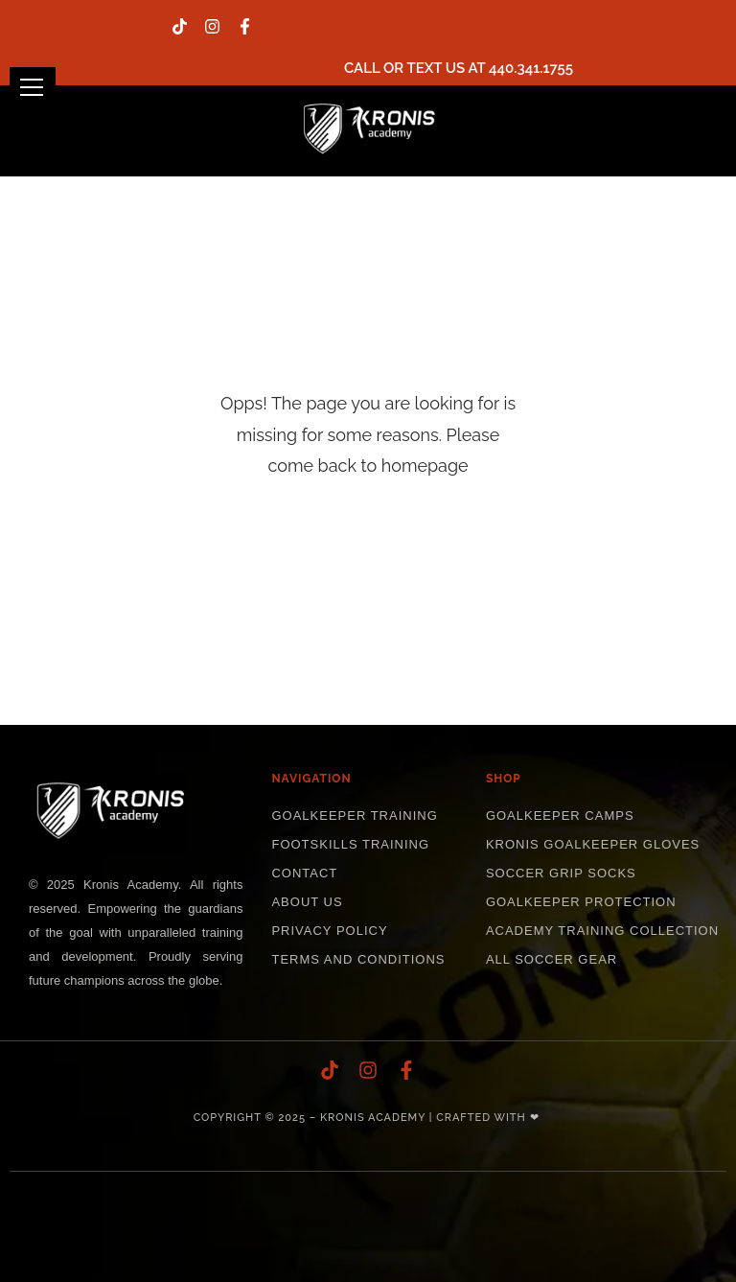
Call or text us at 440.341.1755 (458, 68)
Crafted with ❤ (487, 1117)
